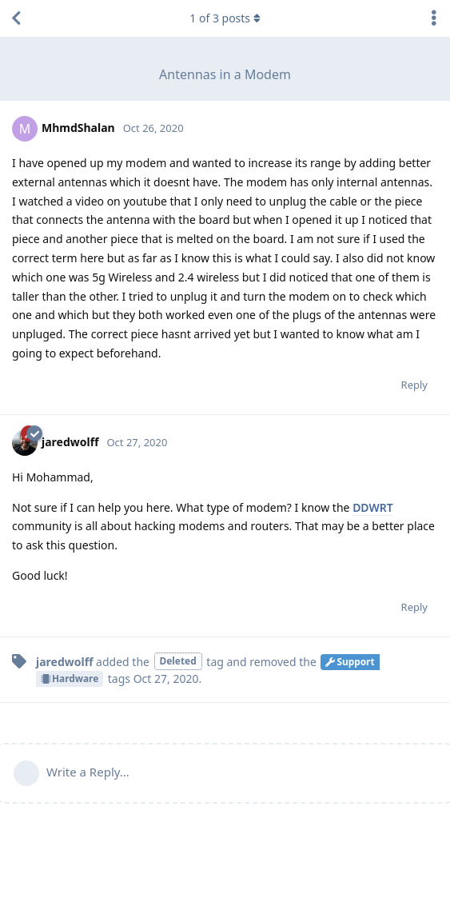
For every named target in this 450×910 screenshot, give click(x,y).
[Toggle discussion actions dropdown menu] (434, 18)
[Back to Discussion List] (16, 18)
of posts (224, 18)
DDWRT (372, 507)
